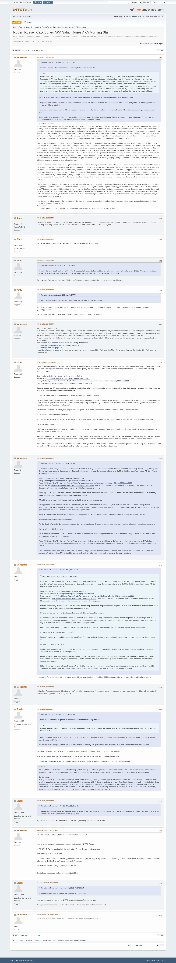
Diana (19, 218)
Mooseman (21, 57)
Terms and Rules (153, 960)
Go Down (16, 50)
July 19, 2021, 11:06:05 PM (45, 218)
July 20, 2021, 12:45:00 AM (47, 362)
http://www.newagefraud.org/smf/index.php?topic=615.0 (70, 383)
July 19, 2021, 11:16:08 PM (45, 290)
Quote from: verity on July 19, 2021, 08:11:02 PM (58, 62)
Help (145, 960)
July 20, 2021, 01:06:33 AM (45, 565)
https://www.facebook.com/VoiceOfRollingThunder (79, 720)
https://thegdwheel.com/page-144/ (50, 350)
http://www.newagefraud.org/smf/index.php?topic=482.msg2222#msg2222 (100, 381)
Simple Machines (27, 960)
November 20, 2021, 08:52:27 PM (47, 914)
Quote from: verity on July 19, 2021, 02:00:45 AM (58, 714)
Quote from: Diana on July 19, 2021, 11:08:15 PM (58, 295)
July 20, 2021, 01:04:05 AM (45, 458)
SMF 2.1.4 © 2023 (16, 960)
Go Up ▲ (163, 960)
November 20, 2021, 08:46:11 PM (47, 883)
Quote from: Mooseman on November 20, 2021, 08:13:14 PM (62, 888)
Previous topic (146, 43)
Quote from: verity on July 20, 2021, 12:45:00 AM (58, 463)
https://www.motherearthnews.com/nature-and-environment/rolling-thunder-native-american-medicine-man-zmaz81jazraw (86, 98)
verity (19, 260)
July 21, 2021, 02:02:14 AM (45, 801)
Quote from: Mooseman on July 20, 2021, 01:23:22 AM (60, 806)
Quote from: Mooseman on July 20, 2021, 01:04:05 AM (60, 570)
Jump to (130, 945)
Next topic (158, 43)
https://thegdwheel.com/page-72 (49, 348)
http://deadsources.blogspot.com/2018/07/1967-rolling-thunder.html (62, 343)
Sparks (19, 709)
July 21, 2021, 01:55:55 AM (45, 709)
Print (161, 50)
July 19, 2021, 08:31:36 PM (45, 57)
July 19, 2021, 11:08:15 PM (45, 239)
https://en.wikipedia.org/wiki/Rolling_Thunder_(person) (58, 345)
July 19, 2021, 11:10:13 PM (45, 260)
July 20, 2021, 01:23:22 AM (45, 687)
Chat (120, 16)
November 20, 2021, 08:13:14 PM (47, 830)
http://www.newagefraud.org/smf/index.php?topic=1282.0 (68, 378)
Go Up (15, 935)
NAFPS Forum (22, 9)
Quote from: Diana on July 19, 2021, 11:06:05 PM (58, 265)
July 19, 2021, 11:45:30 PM (45, 324)
